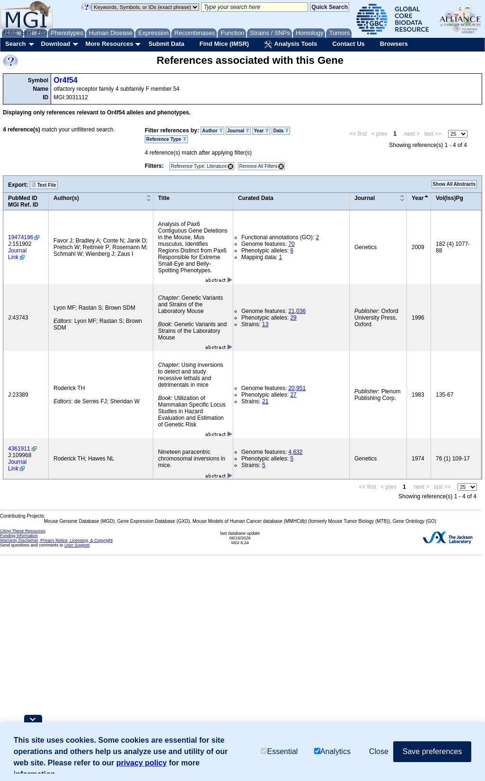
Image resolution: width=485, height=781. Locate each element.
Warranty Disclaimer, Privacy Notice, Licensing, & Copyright (56, 540)
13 (265, 324)
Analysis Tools (290, 44)
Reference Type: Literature (199, 166)
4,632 (295, 452)
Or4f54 (65, 80)
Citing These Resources (22, 531)
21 (265, 401)
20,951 (297, 388)
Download (55, 43)
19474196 (20, 237)
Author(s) (66, 198)
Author (212, 130)
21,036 (297, 311)
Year (261, 130)
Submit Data (167, 43)
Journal (238, 130)
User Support (76, 545)
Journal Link (17, 253)
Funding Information (19, 535)
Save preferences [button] (432, 751)
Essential (279, 751)
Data (280, 130)
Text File (43, 185)
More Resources (109, 43)
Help (26, 32)
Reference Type (166, 139)
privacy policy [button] (141, 763)
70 (291, 244)
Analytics (332, 751)
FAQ (42, 32)
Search (15, 43)
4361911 (19, 448)
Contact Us (348, 43)
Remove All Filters (258, 166)
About (10, 32)
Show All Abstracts (454, 184)
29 (293, 317)
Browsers (394, 43)
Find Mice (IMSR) (224, 43)
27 (293, 394)
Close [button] (378, 751)
